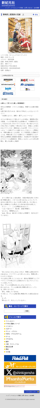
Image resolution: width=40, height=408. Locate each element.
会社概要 (36, 8)
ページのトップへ (31, 391)
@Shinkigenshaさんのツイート (14, 386)
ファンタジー (10, 321)
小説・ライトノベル (12, 344)
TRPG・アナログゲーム (13, 334)
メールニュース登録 (17, 8)
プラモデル (9, 339)
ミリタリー (9, 326)
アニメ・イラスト (11, 331)
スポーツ (9, 329)
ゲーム (8, 336)
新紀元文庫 (9, 347)
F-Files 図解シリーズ (13, 324)
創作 (7, 341)
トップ (7, 8)
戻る (36, 14)
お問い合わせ (28, 8)
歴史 (7, 349)
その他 (8, 352)
